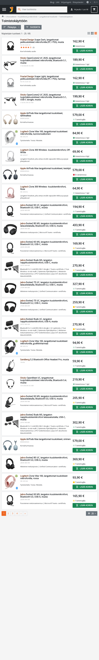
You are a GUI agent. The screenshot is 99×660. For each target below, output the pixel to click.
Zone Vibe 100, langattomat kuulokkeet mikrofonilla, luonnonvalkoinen (43, 132)
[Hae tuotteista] (44, 9)
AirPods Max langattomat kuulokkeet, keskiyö (45, 168)
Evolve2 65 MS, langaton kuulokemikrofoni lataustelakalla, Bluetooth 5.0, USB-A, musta (43, 397)
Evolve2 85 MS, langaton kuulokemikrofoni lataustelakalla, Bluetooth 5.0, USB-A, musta (43, 224)
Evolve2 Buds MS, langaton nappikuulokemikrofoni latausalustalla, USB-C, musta (42, 417)
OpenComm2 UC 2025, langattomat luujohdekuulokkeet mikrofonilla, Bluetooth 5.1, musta (43, 60)
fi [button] (95, 2)
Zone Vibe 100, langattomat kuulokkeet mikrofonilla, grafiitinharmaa (43, 342)
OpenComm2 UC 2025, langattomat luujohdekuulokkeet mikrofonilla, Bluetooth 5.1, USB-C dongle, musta (43, 97)
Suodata (33, 27)
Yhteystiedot (77, 2)
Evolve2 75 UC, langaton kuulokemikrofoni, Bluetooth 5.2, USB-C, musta (44, 301)
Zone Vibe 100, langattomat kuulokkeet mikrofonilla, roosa (43, 477)
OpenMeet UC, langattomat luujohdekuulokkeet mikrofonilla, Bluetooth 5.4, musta (43, 380)
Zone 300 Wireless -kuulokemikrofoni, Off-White (45, 151)
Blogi (52, 2)
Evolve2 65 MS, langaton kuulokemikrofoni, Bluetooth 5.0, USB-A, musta (44, 495)
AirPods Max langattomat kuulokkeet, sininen (45, 439)
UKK (57, 2)
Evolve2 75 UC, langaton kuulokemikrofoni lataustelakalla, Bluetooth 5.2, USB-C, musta (43, 283)
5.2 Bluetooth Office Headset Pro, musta (44, 359)
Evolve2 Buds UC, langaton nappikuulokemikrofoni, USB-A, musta (38, 320)
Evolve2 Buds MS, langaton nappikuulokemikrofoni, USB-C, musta (38, 261)
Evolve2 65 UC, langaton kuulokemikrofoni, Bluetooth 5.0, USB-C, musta (44, 206)
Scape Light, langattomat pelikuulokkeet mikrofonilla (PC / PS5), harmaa (42, 77)
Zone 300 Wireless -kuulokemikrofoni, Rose (43, 188)
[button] (88, 2)
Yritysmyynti (66, 2)
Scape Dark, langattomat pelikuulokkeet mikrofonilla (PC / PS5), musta (42, 41)
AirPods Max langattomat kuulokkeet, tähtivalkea (41, 114)
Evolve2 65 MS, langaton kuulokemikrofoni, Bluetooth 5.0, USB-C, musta (44, 243)
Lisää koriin (84, 50)
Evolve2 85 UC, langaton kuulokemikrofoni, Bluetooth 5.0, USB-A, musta (44, 458)
